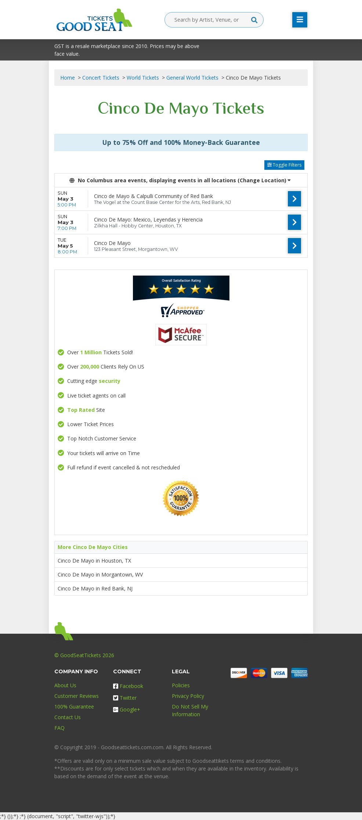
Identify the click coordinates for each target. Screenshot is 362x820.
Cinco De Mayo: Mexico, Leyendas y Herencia (148, 219)
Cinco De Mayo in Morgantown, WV (100, 574)
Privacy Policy (188, 695)
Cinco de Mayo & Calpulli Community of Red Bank (153, 196)
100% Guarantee (74, 706)
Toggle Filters (284, 165)
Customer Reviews (76, 695)
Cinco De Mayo (112, 242)
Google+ (126, 709)
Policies (181, 685)
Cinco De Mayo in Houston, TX (94, 560)
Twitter (125, 697)
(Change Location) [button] (264, 180)
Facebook (128, 685)
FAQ (59, 727)
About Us (65, 685)
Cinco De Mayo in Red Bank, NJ (95, 588)
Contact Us (67, 717)
